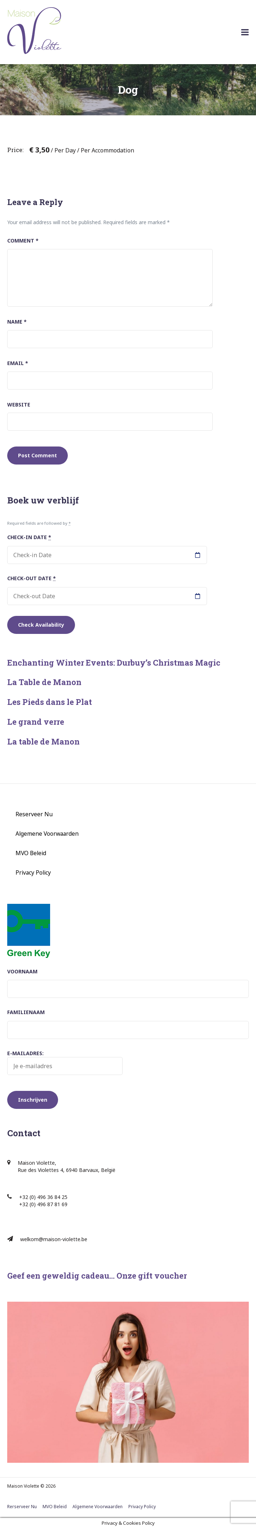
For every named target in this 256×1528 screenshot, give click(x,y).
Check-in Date (29, 537)
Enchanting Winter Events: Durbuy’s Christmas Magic (113, 662)
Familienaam (26, 1012)
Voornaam (22, 971)
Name (17, 321)
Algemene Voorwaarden (47, 834)
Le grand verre (35, 721)
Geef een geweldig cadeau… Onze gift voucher (97, 1275)
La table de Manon (43, 741)
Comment (23, 240)
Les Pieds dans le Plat (49, 702)
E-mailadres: (65, 1062)
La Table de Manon (44, 682)
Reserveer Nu (34, 814)
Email (17, 363)
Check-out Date (31, 578)
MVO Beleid (31, 853)
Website (18, 404)
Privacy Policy (33, 872)
